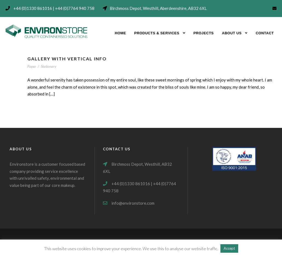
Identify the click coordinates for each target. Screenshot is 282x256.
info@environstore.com (132, 203)
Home (120, 33)
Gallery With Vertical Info (67, 58)
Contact (265, 33)
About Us (232, 33)
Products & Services (156, 33)
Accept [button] (229, 248)
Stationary (48, 66)
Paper (31, 66)
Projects (203, 33)
